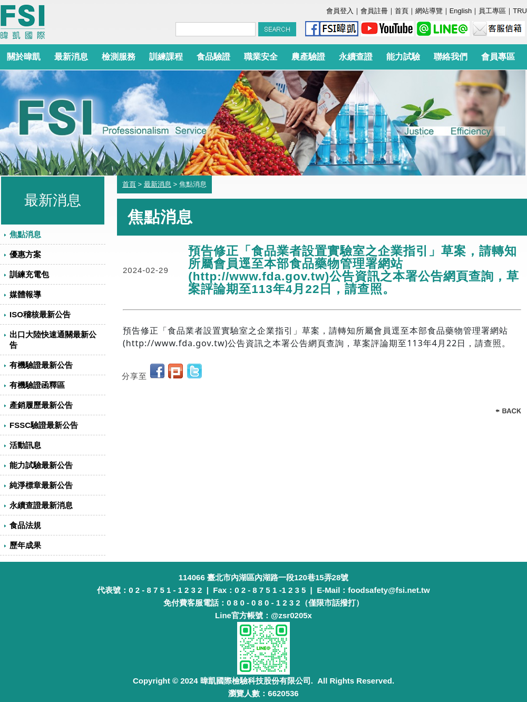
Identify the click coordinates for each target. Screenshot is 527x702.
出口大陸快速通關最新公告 (52, 339)
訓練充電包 (29, 274)
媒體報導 (25, 294)
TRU (520, 11)
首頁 (401, 11)
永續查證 (356, 56)
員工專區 (492, 11)
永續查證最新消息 (41, 505)
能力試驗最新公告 (41, 465)
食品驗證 (213, 56)
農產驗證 (308, 56)
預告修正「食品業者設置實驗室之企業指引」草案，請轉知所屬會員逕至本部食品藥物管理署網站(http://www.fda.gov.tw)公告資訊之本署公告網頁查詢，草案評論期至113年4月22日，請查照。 (353, 270)
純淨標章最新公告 (41, 485)
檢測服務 (118, 56)
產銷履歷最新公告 (41, 405)
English (461, 11)
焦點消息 (25, 234)
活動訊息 (25, 445)
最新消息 (71, 56)
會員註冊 (374, 11)
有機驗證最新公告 (41, 364)
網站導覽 (429, 11)
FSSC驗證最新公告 (43, 425)
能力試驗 (403, 56)
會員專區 (498, 56)
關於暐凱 (24, 56)
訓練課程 (166, 56)
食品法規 (25, 525)
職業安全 (261, 56)
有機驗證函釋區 (37, 385)
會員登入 (340, 11)
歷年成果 (25, 545)
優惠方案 (25, 254)
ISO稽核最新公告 (40, 314)
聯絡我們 (450, 56)
